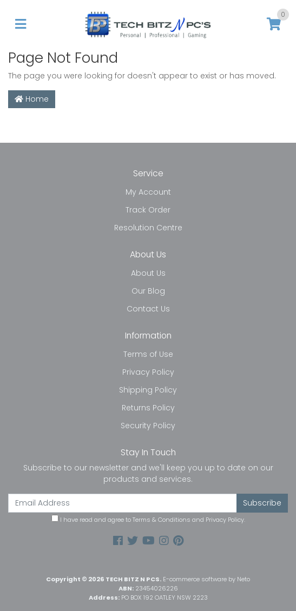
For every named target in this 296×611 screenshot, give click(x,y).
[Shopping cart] (274, 24)
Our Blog (148, 290)
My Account (148, 192)
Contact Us (148, 308)
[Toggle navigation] (20, 24)
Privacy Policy (148, 372)
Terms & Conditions (161, 519)
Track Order (148, 209)
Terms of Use (148, 354)
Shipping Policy (148, 389)
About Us (148, 273)
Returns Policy (148, 407)
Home (32, 99)
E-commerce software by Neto (206, 579)
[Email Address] (122, 503)
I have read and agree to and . (148, 519)
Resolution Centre (148, 227)
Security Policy (148, 425)
